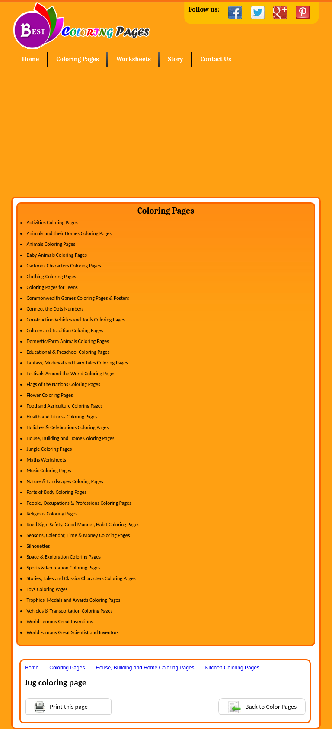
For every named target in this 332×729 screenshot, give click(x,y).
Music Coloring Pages (48, 471)
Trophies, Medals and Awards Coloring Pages (73, 600)
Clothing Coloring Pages (51, 276)
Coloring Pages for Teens (51, 287)
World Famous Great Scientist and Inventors (72, 632)
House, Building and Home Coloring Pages (70, 438)
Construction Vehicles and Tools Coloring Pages (75, 320)
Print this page (57, 706)
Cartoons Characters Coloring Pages (63, 266)
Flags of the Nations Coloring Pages (63, 384)
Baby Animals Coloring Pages (56, 255)
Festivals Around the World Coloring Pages (70, 374)
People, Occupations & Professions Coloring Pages (78, 503)
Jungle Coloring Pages (49, 449)
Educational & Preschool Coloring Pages (67, 352)
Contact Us (216, 59)
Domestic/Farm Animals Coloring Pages (67, 341)
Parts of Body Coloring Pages (56, 492)
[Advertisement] (166, 132)
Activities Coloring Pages (51, 223)
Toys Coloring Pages (46, 589)
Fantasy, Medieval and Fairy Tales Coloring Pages (77, 363)
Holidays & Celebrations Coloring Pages (67, 427)
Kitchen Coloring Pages (232, 668)
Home (81, 25)
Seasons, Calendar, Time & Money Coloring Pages (78, 535)
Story (175, 59)
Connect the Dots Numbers (54, 309)
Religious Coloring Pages (51, 514)
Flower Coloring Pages (49, 395)
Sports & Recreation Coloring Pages (63, 568)
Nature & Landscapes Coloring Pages (64, 481)
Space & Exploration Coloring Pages (63, 557)
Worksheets (133, 59)
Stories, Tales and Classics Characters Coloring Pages (80, 578)
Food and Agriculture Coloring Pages (64, 406)
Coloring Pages (78, 59)
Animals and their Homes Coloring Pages (69, 233)
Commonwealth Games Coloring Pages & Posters (77, 298)
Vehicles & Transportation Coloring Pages (69, 611)
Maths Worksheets (46, 460)
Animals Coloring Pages (50, 244)
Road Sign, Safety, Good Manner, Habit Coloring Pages (82, 525)
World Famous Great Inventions (59, 622)
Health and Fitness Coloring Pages (61, 417)
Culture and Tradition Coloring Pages (64, 330)
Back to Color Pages (258, 706)
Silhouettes (38, 546)
